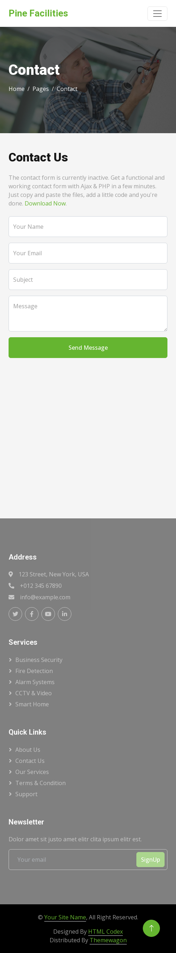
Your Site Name (65, 917)
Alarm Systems (35, 682)
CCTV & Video (33, 693)
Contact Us (30, 761)
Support (26, 794)
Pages (40, 89)
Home (17, 89)
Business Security (38, 660)
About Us (27, 750)
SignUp (150, 859)
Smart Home (32, 704)
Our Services (32, 772)
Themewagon (108, 940)
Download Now (45, 203)
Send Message (88, 348)
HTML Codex (105, 931)
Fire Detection (34, 671)
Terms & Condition (40, 783)
